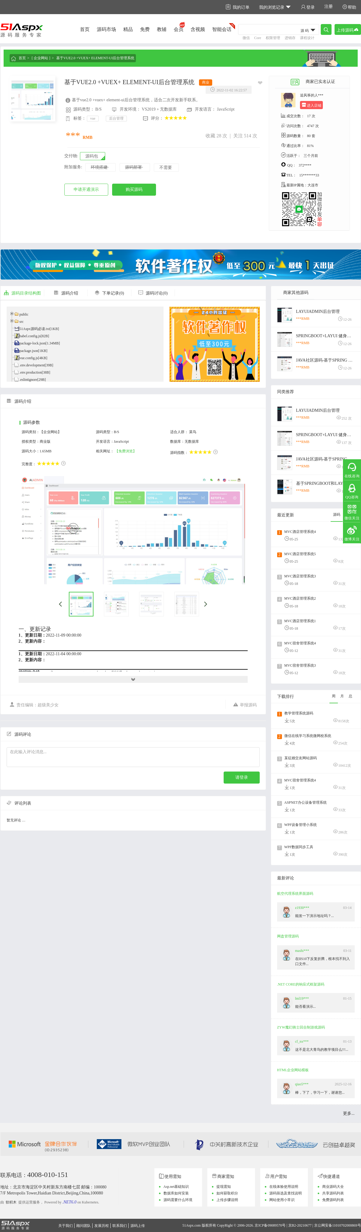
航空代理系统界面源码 (295, 893)
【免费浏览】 (125, 451)
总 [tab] (350, 696)
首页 (85, 29)
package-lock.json (33, 343)
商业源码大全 (333, 1187)
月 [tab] (342, 696)
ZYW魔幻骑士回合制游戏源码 (301, 1027)
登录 (308, 7)
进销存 (290, 38)
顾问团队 (83, 1226)
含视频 (198, 29)
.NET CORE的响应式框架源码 (300, 984)
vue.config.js (29, 358)
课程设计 (307, 38)
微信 (246, 38)
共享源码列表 (333, 1193)
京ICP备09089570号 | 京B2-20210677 (283, 1225)
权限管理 (273, 38)
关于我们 (65, 1226)
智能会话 (221, 29)
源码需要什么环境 (178, 1200)
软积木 (11, 1202)
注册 (328, 6)
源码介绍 (66, 293)
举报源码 (245, 704)
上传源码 (348, 29)
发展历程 (101, 1226)
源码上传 (137, 1226)
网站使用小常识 (282, 1200)
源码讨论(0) (152, 293)
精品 (128, 29)
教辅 (162, 29)
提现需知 (223, 1187)
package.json (29, 351)
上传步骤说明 (227, 1200)
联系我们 (119, 1226)
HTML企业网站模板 (293, 1070)
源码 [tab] (336, 514)
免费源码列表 (333, 1200)
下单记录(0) (109, 293)
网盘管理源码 (288, 936)
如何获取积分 (227, 1193)
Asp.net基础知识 (176, 1187)
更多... (349, 1113)
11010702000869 (344, 1225)
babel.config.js (30, 336)
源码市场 (106, 29)
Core (257, 38)
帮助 (349, 7)
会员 (178, 29)
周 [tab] (333, 696)
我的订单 (237, 7)
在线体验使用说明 (283, 1187)
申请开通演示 (86, 189)
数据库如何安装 (176, 1193)
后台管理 (116, 118)
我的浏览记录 (275, 7)
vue (92, 118)
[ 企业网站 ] (41, 58)
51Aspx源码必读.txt (35, 329)
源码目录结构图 (22, 293)
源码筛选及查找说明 (285, 1193)
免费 (145, 29)
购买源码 (134, 189)
